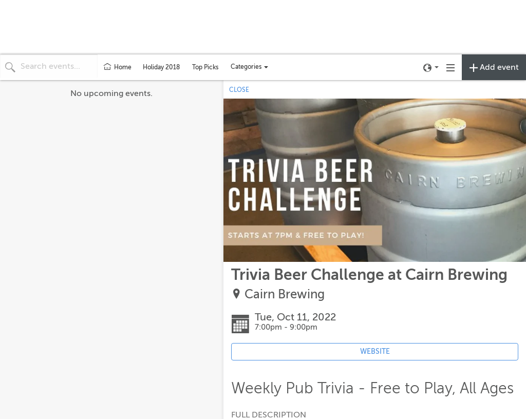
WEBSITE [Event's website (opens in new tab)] (375, 351)
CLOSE (239, 89)
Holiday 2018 (161, 67)
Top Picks (205, 67)
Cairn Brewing (285, 294)
